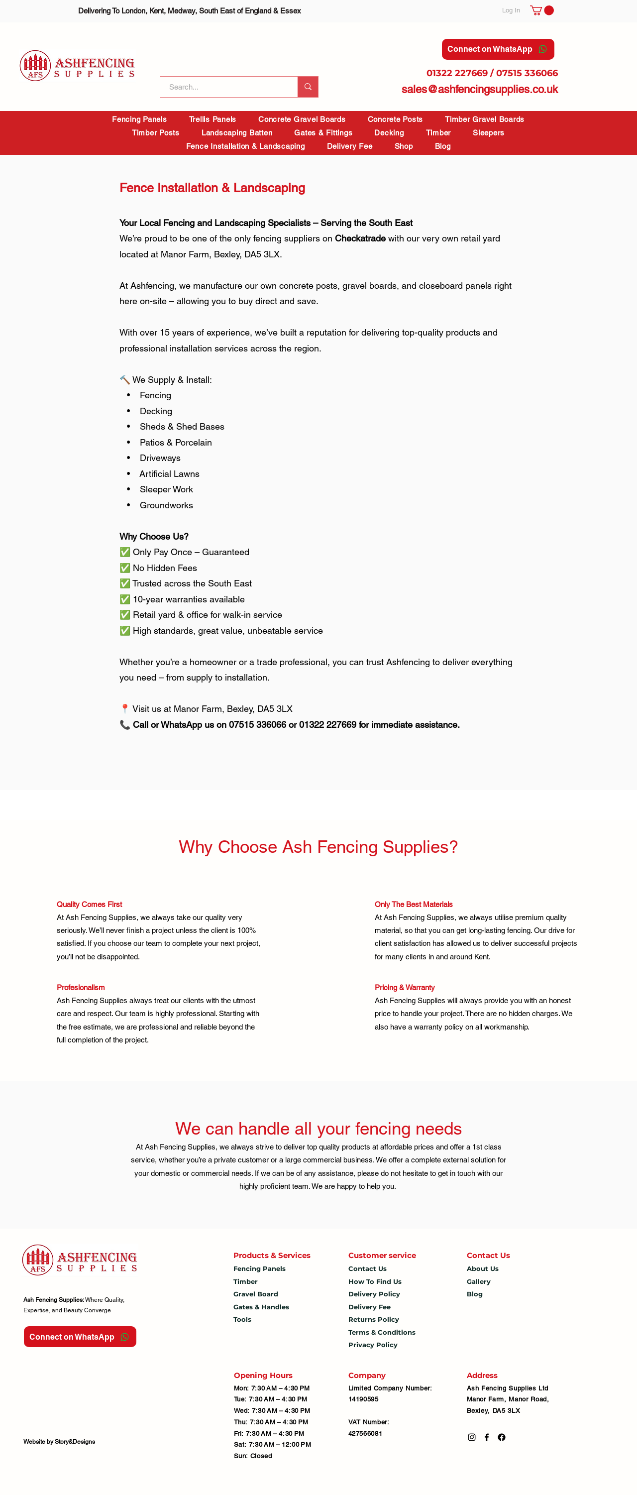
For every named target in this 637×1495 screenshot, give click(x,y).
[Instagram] (472, 1437)
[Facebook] (487, 1437)
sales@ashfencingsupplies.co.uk (480, 89)
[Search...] (223, 87)
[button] (542, 10)
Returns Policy (373, 1319)
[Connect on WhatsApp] (498, 49)
